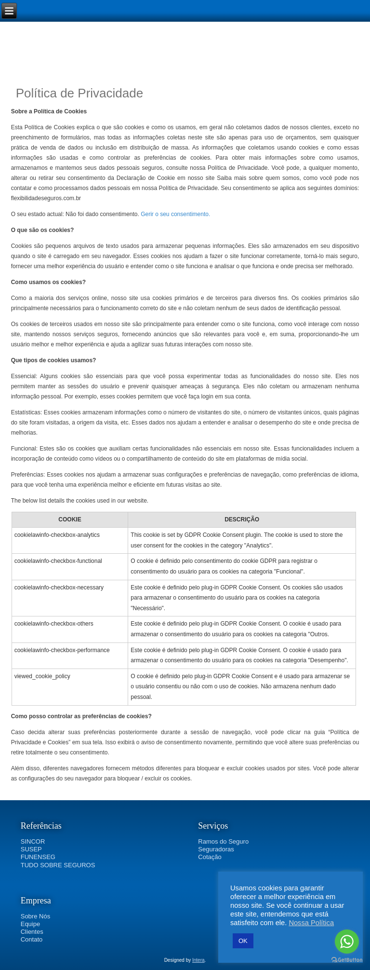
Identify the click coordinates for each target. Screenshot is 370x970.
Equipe (30, 924)
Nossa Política (311, 923)
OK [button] (243, 940)
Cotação (209, 857)
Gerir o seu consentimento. (175, 214)
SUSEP (31, 849)
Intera (198, 960)
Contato (32, 939)
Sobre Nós (35, 916)
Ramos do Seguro (223, 841)
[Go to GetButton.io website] (346, 960)
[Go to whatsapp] (347, 941)
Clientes (32, 931)
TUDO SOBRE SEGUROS (58, 865)
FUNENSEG (38, 857)
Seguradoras (216, 849)
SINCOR (33, 841)
